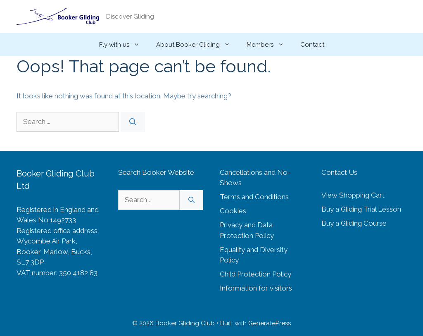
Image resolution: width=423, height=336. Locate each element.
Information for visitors (256, 288)
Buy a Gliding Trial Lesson (361, 209)
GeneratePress (269, 323)
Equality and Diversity (254, 249)
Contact (312, 44)
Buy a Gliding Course (354, 223)
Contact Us (339, 172)
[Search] (133, 122)
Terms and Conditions (254, 197)
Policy (229, 260)
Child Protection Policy (255, 274)
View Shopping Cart (353, 195)
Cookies (233, 211)
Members (269, 44)
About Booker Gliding (197, 44)
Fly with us (123, 44)
